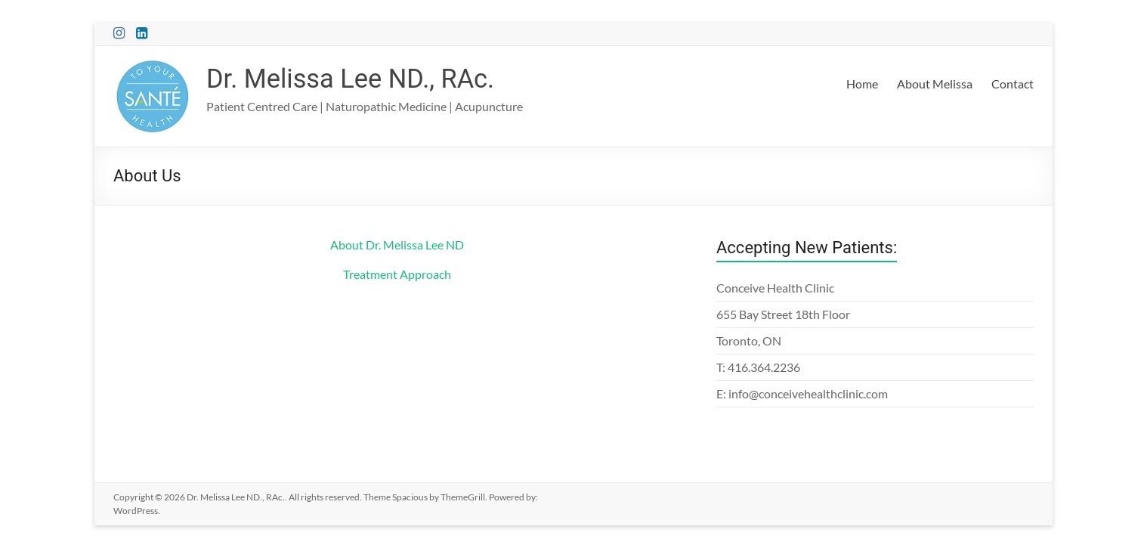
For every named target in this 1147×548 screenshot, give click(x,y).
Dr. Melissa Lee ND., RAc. (357, 78)
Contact (1012, 83)
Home (862, 83)
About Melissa (934, 83)
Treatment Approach (397, 274)
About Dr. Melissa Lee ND (397, 244)
